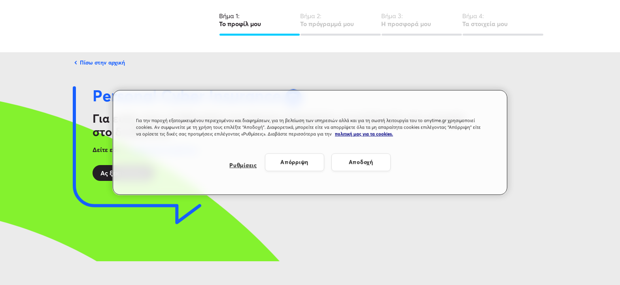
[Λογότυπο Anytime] (78, 26)
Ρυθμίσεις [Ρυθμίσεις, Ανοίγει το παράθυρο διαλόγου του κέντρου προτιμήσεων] (243, 165)
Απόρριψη (294, 161)
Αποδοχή (361, 161)
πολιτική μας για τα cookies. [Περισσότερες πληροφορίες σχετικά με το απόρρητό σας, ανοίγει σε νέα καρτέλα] (364, 134)
